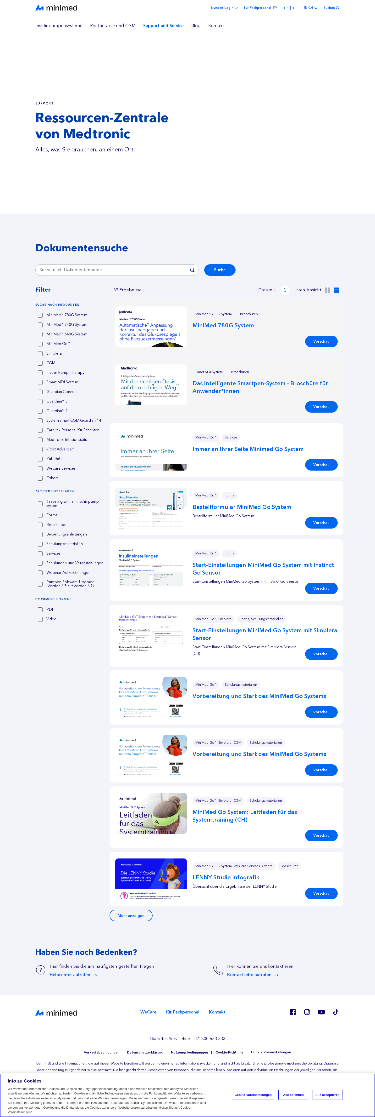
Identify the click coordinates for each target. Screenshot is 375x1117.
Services (53, 553)
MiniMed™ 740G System (66, 324)
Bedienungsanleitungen (66, 534)
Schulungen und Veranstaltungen (74, 563)
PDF (50, 609)
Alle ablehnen (293, 1095)
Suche (220, 270)
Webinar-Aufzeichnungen (68, 572)
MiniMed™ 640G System (66, 334)
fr (286, 8)
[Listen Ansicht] (336, 290)
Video (51, 619)
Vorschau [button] (321, 341)
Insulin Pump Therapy (65, 372)
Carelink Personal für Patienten (72, 430)
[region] (187, 25)
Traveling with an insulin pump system (72, 504)
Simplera (54, 353)
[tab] (70, 305)
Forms (51, 515)
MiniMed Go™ (58, 344)
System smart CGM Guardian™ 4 (73, 420)
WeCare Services (61, 468)
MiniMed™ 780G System (66, 315)
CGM (50, 363)
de (295, 8)
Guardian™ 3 (56, 401)
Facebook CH (293, 1012)
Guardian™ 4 (56, 411)
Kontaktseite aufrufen (249, 975)
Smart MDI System (62, 382)
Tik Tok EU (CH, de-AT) (336, 1012)
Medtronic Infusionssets (66, 440)
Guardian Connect (61, 392)
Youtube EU (321, 1012)
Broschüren (56, 525)
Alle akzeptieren (327, 1095)
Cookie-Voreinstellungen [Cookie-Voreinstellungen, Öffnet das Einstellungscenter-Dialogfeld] (253, 1095)
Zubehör (54, 459)
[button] (151, 326)
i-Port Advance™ (60, 449)
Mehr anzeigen (131, 915)
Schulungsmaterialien (64, 544)
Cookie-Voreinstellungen (271, 1052)
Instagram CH (307, 1012)
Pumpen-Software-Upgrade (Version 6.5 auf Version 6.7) (70, 584)
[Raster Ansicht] (328, 290)
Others (52, 478)
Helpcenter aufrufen (70, 975)
